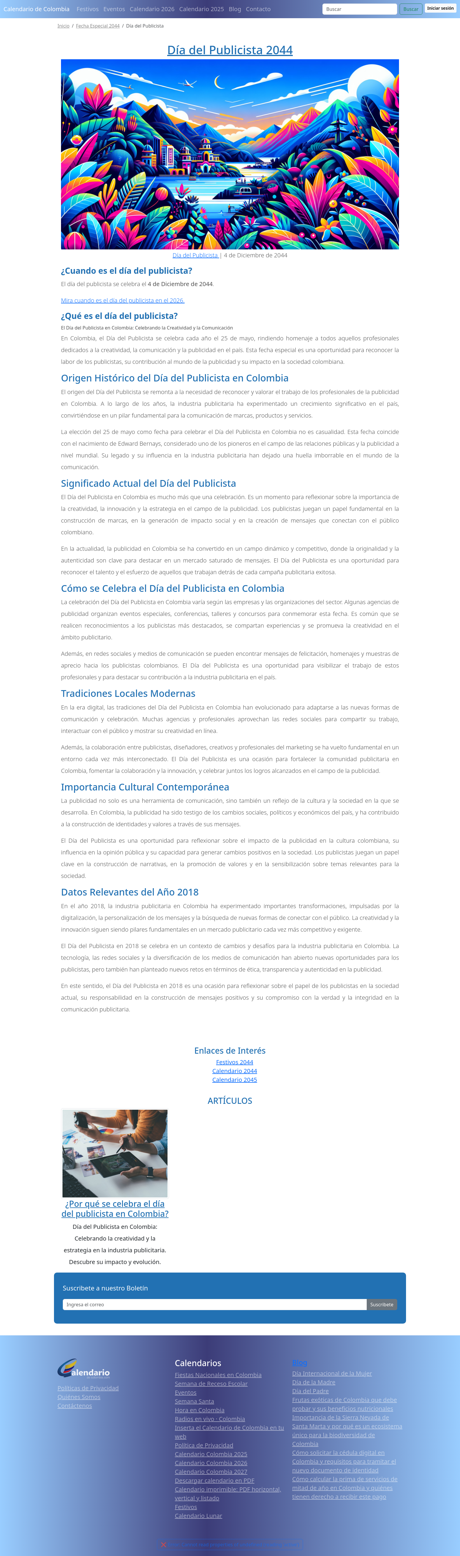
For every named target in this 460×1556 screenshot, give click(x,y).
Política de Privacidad (204, 1445)
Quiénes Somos (79, 1397)
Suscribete (382, 1304)
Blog (235, 9)
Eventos (114, 9)
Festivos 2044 (234, 1062)
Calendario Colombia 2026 (211, 1463)
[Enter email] (215, 1304)
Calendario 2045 (234, 1080)
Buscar (410, 9)
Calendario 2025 (201, 9)
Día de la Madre (313, 1382)
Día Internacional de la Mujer (332, 1373)
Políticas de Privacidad (88, 1388)
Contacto (258, 9)
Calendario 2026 (152, 9)
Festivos (88, 9)
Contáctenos (75, 1406)
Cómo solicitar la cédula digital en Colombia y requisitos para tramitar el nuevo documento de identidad (344, 1461)
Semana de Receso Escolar (211, 1384)
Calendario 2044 (234, 1071)
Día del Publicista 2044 (230, 50)
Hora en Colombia (199, 1410)
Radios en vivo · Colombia (210, 1419)
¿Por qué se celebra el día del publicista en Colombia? (114, 1208)
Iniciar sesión (440, 8)
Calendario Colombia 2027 (211, 1472)
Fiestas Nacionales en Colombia (218, 1375)
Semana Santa (194, 1401)
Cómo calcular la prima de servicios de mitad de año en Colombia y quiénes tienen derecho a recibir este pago (345, 1488)
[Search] (359, 9)
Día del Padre (310, 1391)
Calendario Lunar (198, 1516)
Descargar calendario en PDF (214, 1480)
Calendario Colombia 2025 (211, 1454)
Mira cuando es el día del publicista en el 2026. (123, 300)
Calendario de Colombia (37, 9)
